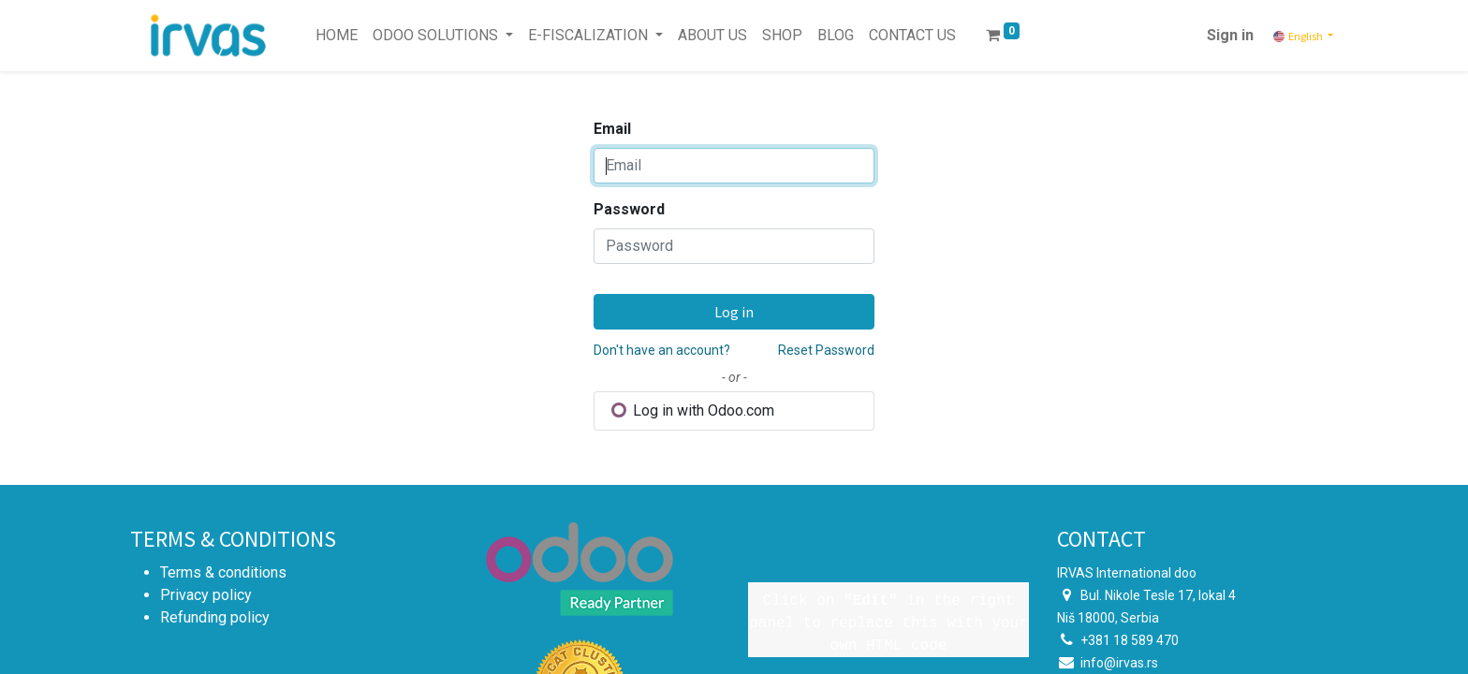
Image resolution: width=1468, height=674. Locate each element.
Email (612, 129)
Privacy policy (206, 595)
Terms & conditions (223, 572)
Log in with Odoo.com (692, 410)
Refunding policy (215, 617)
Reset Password (826, 350)
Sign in (1230, 35)
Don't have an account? (662, 350)
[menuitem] (336, 35)
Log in (734, 311)
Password (629, 209)
